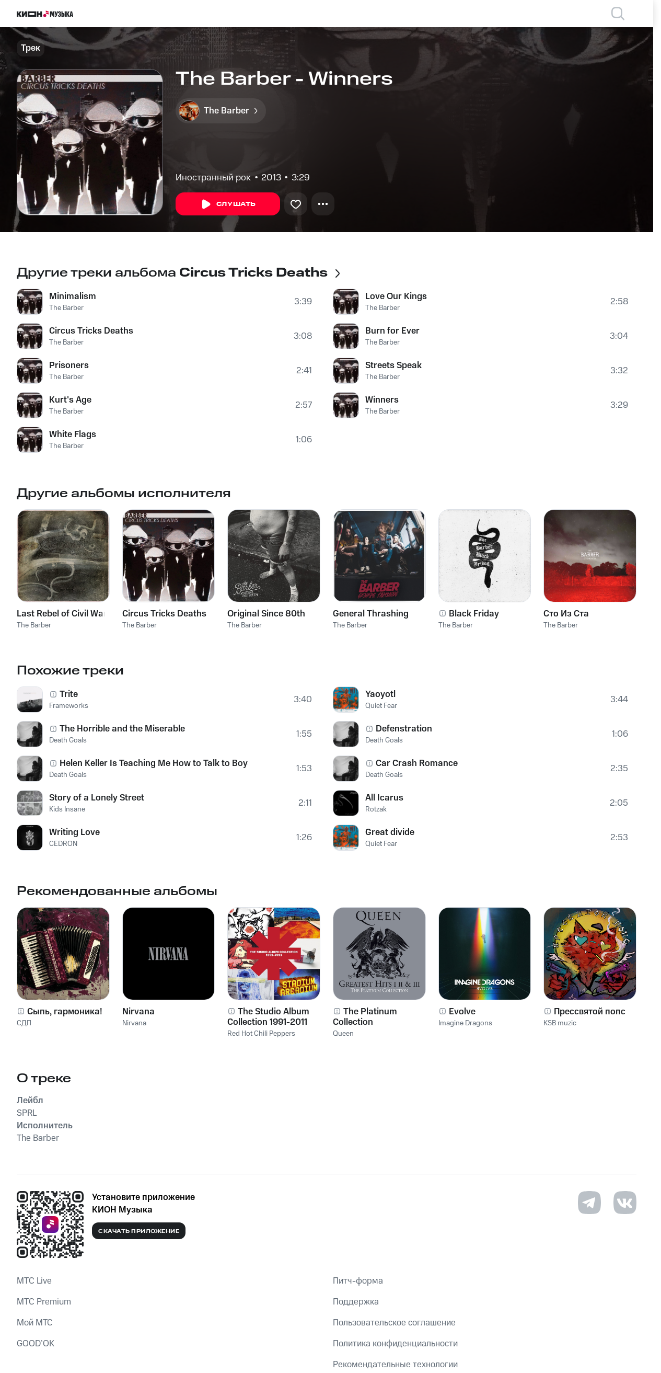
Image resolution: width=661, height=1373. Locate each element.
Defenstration (404, 729)
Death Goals (68, 740)
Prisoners (69, 365)
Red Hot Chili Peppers (261, 1033)
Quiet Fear (381, 706)
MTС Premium (44, 1302)
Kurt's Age (70, 400)
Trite (69, 694)
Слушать (228, 204)
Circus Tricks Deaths (91, 331)
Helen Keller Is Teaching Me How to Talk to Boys (154, 763)
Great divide (389, 832)
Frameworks (68, 706)
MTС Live (34, 1281)
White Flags (72, 434)
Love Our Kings (396, 296)
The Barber (66, 308)
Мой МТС (35, 1323)
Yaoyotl (380, 694)
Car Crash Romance (417, 763)
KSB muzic (559, 1023)
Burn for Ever (392, 331)
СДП (24, 1023)
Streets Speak (393, 365)
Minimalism (72, 296)
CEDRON (63, 844)
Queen (343, 1033)
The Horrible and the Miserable (122, 729)
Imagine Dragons (465, 1023)
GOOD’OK (35, 1343)
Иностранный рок (213, 177)
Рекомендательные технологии (395, 1364)
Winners (382, 400)
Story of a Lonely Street (96, 798)
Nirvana (134, 1023)
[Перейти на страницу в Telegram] (589, 1202)
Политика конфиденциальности (395, 1343)
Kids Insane (67, 809)
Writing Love (74, 832)
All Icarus (384, 798)
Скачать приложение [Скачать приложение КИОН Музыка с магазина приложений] (138, 1231)
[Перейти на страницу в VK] (624, 1202)
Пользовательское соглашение (394, 1323)
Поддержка (356, 1302)
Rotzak (376, 809)
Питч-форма (358, 1281)
